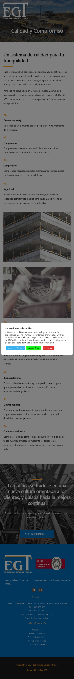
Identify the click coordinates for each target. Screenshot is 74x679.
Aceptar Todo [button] (34, 348)
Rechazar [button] (48, 348)
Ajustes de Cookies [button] (15, 348)
